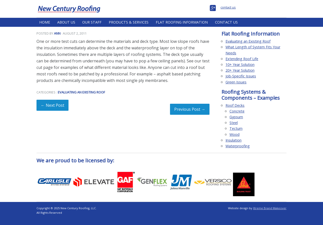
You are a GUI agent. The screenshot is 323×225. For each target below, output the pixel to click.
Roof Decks (235, 105)
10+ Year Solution (240, 64)
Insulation (234, 140)
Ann (57, 33)
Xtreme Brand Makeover (269, 208)
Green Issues (236, 82)
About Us (66, 22)
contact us (228, 7)
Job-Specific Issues (241, 76)
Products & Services (128, 22)
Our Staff (92, 22)
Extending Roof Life (242, 58)
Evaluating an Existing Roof (81, 92)
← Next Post (52, 105)
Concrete (237, 111)
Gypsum (236, 117)
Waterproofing (238, 146)
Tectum (236, 128)
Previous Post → (189, 109)
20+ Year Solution (240, 70)
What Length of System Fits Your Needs (253, 50)
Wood (235, 134)
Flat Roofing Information (182, 22)
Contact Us (226, 22)
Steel (234, 122)
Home (44, 22)
